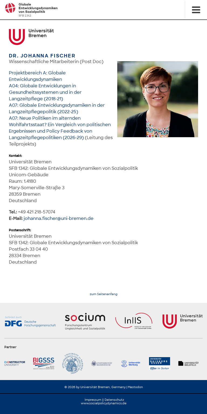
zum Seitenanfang (104, 294)
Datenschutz (114, 400)
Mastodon (135, 387)
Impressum (93, 400)
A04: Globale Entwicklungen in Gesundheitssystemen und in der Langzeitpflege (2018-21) (45, 92)
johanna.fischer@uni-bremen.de (59, 218)
